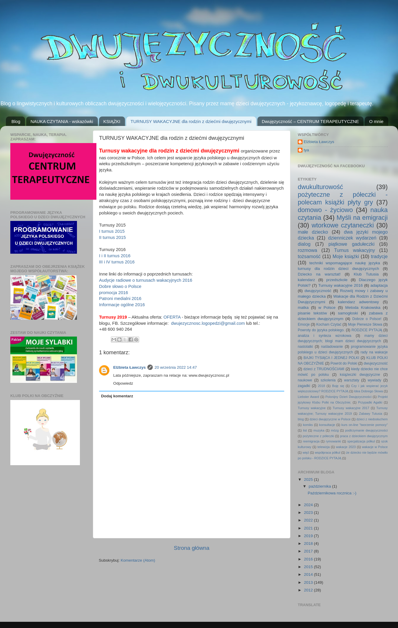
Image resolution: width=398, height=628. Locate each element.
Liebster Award (308, 397)
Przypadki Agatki (370, 402)
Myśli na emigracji (362, 217)
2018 (321, 386)
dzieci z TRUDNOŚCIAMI (323, 369)
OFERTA (171, 317)
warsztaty (351, 380)
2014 (309, 574)
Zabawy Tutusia (370, 413)
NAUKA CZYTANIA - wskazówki (62, 121)
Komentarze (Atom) (138, 560)
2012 (309, 590)
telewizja (324, 447)
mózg (334, 430)
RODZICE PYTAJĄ (366, 330)
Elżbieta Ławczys (129, 367)
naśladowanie (332, 347)
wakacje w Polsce (375, 447)
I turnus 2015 (112, 231)
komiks (308, 425)
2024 (309, 505)
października (320, 486)
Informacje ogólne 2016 (122, 304)
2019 (309, 536)
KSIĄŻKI (112, 121)
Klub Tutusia (366, 274)
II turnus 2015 (112, 237)
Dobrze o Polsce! (366, 319)
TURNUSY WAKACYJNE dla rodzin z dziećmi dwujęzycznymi (191, 121)
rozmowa (307, 250)
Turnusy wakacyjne (311, 408)
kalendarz (306, 280)
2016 (309, 559)
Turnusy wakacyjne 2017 (351, 408)
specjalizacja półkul (361, 441)
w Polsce (326, 307)
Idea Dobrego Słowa (368, 391)
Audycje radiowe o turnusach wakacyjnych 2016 (145, 280)
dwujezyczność (376, 363)
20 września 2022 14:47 (175, 367)
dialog (304, 244)
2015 (309, 567)
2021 (309, 528)
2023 (309, 512)
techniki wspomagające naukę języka (344, 263)
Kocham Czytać (328, 324)
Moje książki (346, 256)
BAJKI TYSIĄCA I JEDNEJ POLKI (331, 358)
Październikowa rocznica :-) (332, 493)
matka (303, 307)
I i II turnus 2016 (114, 255)
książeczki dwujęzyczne (360, 375)
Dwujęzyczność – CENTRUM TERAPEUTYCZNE (310, 121)
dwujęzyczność (318, 290)
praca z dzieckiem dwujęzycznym (364, 436)
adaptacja (379, 285)
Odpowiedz (123, 383)
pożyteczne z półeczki (318, 436)
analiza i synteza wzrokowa (324, 336)
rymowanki (333, 441)
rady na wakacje (374, 352)
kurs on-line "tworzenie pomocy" (364, 425)
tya (306, 150)
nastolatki (305, 347)
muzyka (318, 430)
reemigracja (311, 441)
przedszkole (337, 280)
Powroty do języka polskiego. (321, 330)
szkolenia (328, 380)
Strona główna (192, 548)
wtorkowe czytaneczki (343, 225)
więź (306, 452)
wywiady (374, 380)
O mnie (376, 121)
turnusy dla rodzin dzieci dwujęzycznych (338, 268)
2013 (309, 582)
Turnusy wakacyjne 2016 (340, 285)
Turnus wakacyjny (354, 250)
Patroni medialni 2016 (120, 298)
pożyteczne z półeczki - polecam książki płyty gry (343, 198)
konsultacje (327, 425)
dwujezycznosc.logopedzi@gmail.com (208, 323)
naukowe (305, 380)
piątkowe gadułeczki (351, 244)
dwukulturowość (320, 187)
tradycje (379, 256)
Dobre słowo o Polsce (120, 286)
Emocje (304, 324)
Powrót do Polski (343, 363)
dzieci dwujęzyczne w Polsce (330, 419)
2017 (309, 551)
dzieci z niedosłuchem (372, 419)
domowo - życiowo (325, 210)
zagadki (304, 386)
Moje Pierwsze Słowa (365, 324)
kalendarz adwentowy (358, 302)
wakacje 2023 (346, 447)
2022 (309, 520)
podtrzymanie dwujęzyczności (366, 430)
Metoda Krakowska (362, 307)
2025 (309, 479)
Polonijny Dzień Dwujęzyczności (348, 397)
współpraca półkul (327, 452)
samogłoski (348, 313)
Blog (15, 121)
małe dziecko (313, 232)
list (305, 430)
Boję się (338, 386)
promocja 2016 (113, 292)
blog (301, 419)
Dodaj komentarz (117, 396)
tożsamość (309, 256)
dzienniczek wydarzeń (352, 237)
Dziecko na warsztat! (319, 274)
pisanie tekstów (312, 313)
